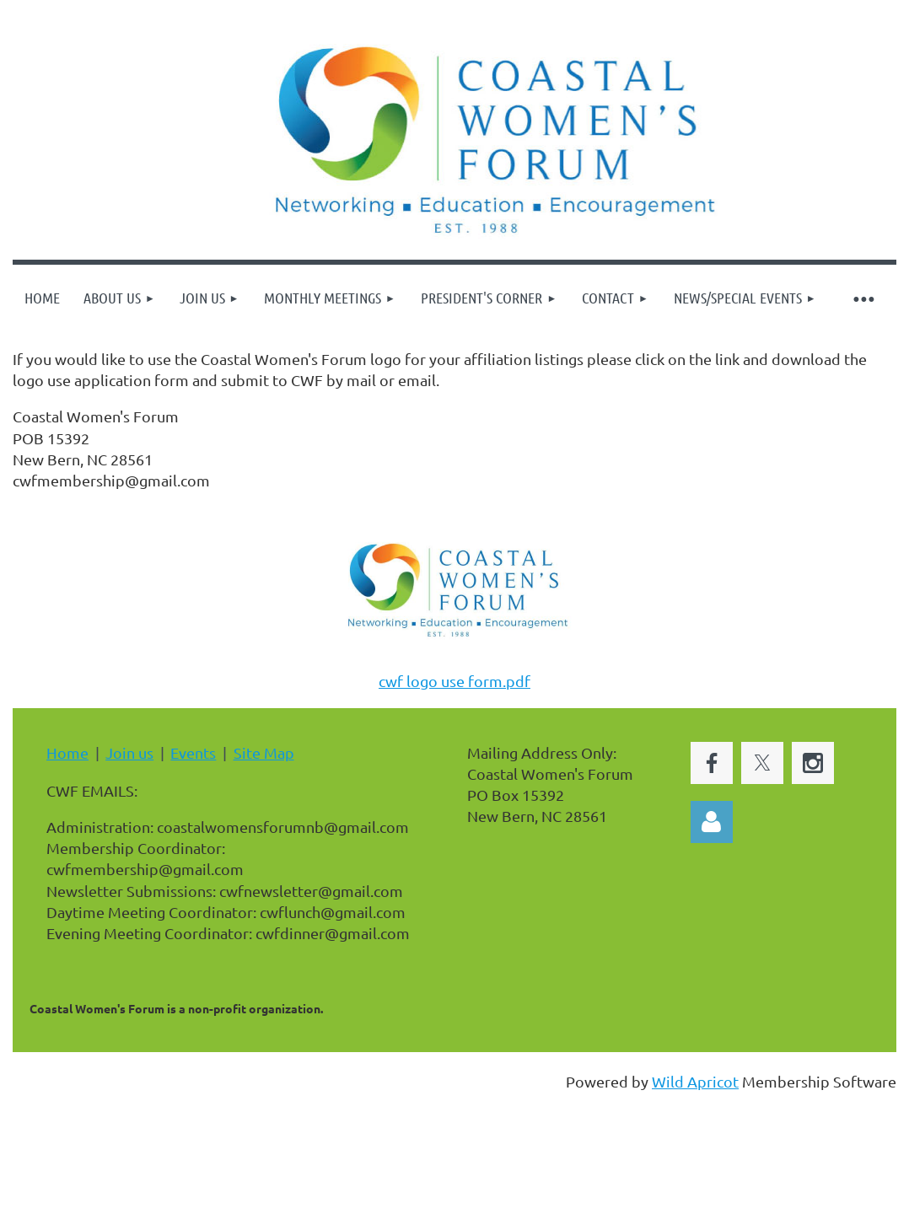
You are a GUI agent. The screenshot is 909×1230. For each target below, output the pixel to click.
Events (193, 752)
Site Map (264, 752)
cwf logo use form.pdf (454, 681)
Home (67, 752)
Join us (129, 752)
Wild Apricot (695, 1081)
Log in (712, 822)
